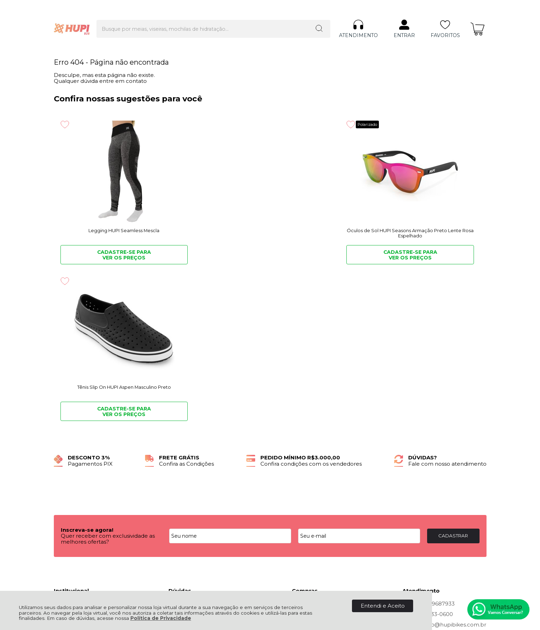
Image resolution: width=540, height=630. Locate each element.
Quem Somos (72, 447)
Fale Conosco (72, 470)
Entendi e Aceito (383, 605)
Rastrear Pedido (313, 462)
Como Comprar (189, 454)
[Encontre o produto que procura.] (289, 17)
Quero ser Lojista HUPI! (84, 478)
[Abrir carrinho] (477, 17)
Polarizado (243, 124)
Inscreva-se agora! (87, 373)
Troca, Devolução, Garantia (203, 447)
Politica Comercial (192, 462)
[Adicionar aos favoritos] (64, 124)
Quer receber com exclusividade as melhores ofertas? (108, 382)
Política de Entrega (79, 462)
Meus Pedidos (310, 447)
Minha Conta (309, 454)
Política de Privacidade (160, 618)
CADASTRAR (453, 379)
